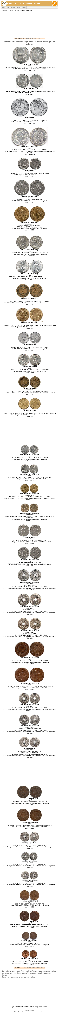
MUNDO (13, 7)
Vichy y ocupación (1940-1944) (33, 968)
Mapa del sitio (29, 1010)
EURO (8, 7)
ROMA (3, 7)
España (18, 7)
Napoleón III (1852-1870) (35, 38)
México (24, 7)
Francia (11, 10)
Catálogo (4, 10)
